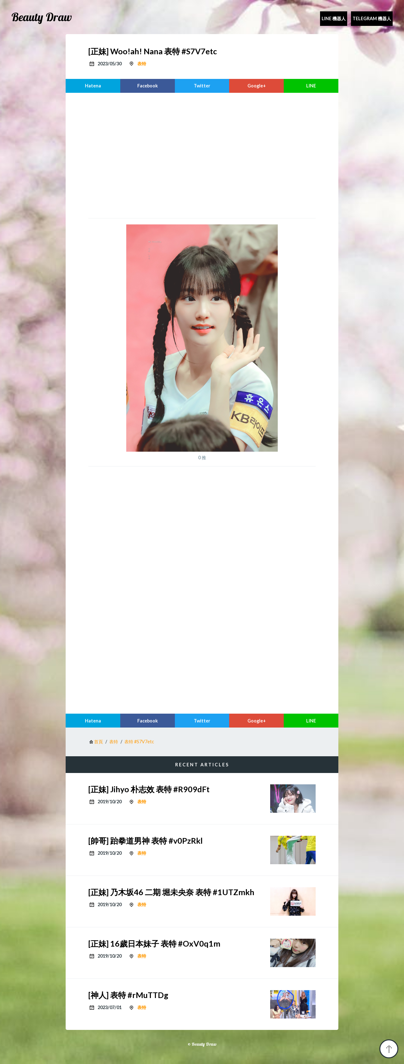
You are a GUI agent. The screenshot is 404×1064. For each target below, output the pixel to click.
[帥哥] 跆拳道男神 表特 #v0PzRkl (145, 840)
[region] (202, 154)
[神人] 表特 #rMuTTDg (128, 995)
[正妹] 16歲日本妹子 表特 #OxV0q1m (154, 943)
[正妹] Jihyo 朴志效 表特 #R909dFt (149, 789)
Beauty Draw (41, 17)
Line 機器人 (334, 18)
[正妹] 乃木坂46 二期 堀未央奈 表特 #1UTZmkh (171, 892)
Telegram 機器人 (372, 18)
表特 (141, 63)
